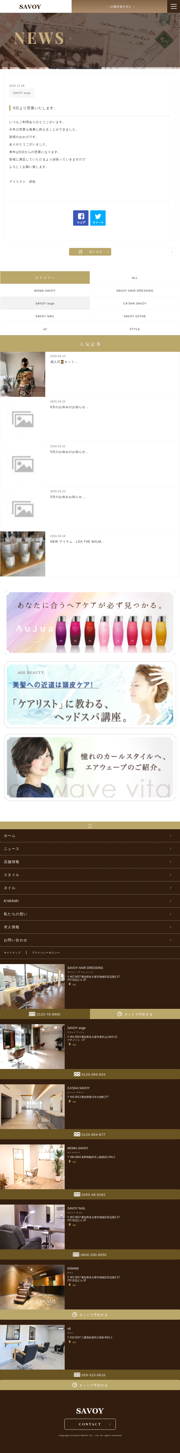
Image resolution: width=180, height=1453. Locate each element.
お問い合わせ (15, 940)
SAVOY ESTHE (135, 316)
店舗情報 (12, 862)
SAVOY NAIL (45, 316)
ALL (135, 277)
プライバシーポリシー (46, 952)
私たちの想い (15, 914)
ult (45, 329)
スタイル (12, 875)
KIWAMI (11, 901)
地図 (72, 984)
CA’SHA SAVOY (135, 303)
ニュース (12, 849)
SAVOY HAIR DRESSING (135, 290)
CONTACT (90, 1424)
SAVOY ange (45, 303)
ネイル (10, 888)
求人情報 (12, 927)
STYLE (135, 329)
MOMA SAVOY (45, 290)
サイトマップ (12, 952)
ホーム (10, 836)
